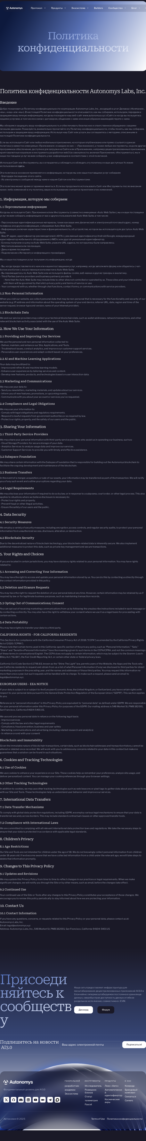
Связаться (130, 1096)
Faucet (88, 1104)
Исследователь (93, 1086)
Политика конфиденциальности (124, 1119)
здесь (21, 166)
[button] (38, 8)
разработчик (72, 1086)
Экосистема (71, 1093)
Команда (129, 1086)
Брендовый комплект (131, 1091)
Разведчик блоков (90, 1091)
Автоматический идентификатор (113, 1092)
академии (70, 1089)
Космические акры (112, 1101)
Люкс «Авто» (112, 1086)
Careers (129, 1100)
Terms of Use (98, 1119)
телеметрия (91, 1100)
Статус (88, 1096)
